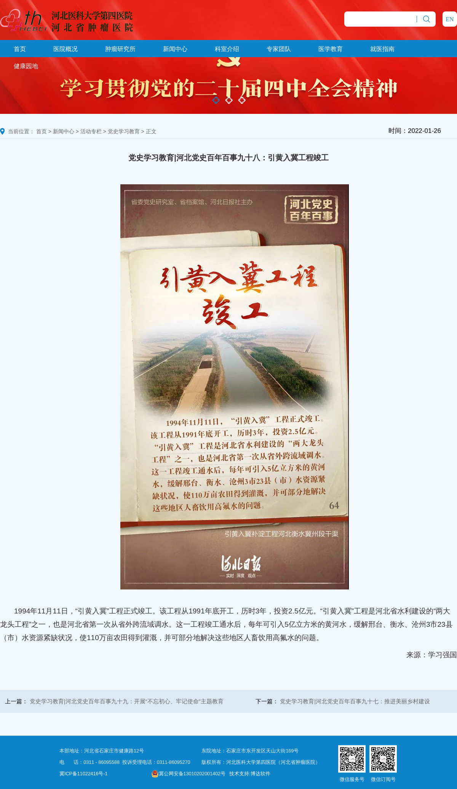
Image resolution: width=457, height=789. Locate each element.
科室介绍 (227, 49)
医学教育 (330, 49)
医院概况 (65, 49)
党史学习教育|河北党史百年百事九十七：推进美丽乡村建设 (355, 701)
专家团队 (279, 49)
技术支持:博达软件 (249, 773)
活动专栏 (91, 131)
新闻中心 (175, 49)
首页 (20, 49)
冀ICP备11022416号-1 (83, 773)
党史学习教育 (124, 131)
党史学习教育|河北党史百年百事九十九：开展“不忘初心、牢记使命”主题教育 (127, 701)
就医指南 (382, 49)
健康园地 (26, 66)
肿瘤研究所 (120, 49)
